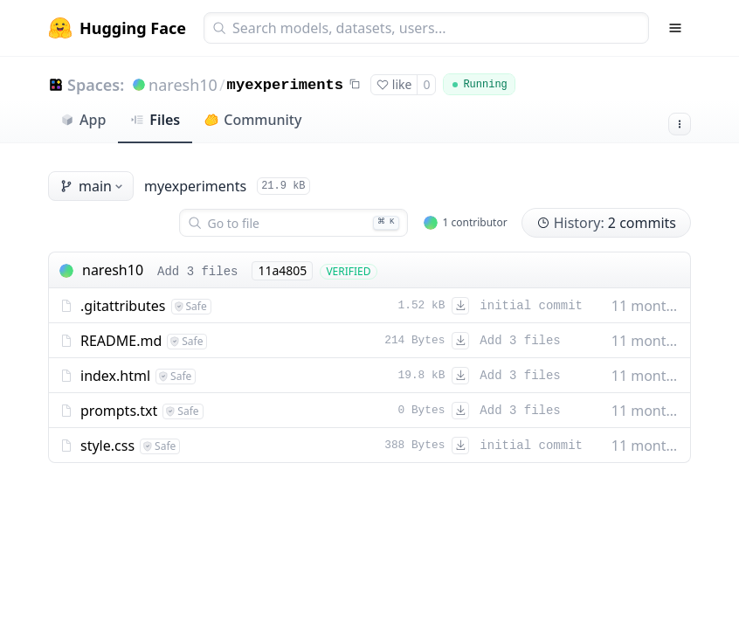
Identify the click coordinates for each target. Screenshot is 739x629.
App (83, 119)
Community (252, 119)
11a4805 (282, 270)
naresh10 (183, 84)
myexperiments (285, 85)
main (92, 186)
